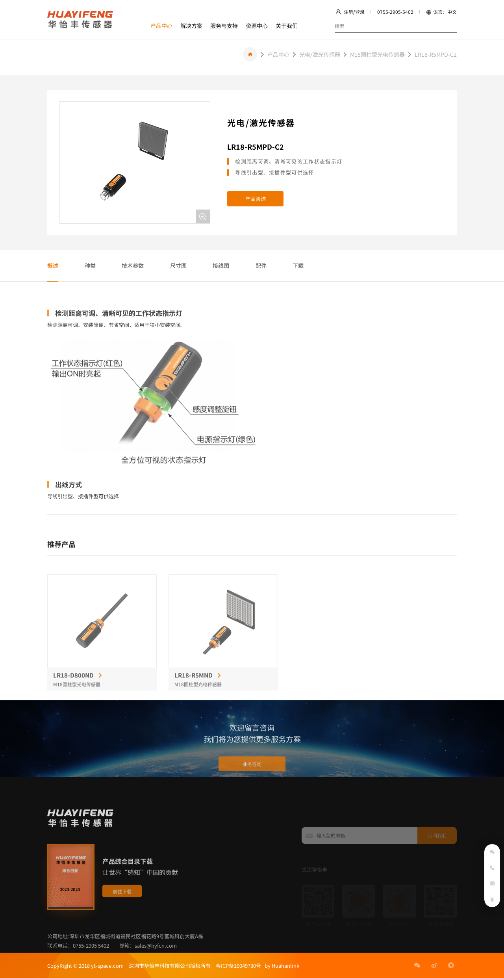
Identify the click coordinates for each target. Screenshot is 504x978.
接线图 (221, 265)
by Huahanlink (280, 965)
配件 (261, 265)
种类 (90, 265)
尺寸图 (178, 265)
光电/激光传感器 (319, 54)
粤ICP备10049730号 (238, 965)
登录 (360, 11)
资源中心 (257, 26)
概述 (52, 265)
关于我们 (287, 26)
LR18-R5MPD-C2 (436, 54)
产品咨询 (255, 198)
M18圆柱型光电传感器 (377, 54)
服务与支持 (224, 26)
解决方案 (191, 26)
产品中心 (161, 26)
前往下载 (122, 918)
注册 (348, 11)
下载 (298, 265)
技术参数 (133, 265)
